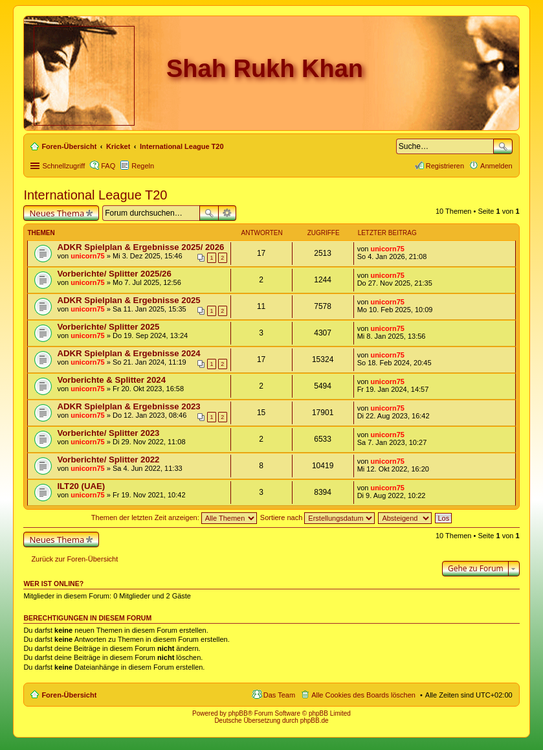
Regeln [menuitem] (142, 166)
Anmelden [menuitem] (496, 166)
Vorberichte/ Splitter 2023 (108, 433)
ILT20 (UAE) (81, 486)
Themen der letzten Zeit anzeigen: (174, 517)
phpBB (238, 713)
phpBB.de (314, 720)
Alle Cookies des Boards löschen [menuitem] (363, 695)
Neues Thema (56, 213)
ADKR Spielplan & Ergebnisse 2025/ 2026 (140, 247)
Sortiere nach (317, 517)
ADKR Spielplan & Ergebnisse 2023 (128, 406)
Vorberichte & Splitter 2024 (111, 380)
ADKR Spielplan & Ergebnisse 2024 (128, 353)
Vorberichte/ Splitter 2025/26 (114, 273)
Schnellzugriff (63, 166)
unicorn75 (88, 256)
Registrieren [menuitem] (445, 166)
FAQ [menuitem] (108, 166)
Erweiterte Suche (227, 213)
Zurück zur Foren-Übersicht (74, 559)
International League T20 (95, 195)
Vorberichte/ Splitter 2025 (108, 327)
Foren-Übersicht (68, 695)
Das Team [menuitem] (279, 695)
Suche (503, 146)
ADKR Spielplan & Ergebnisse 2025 (128, 300)
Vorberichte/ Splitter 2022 (108, 459)
